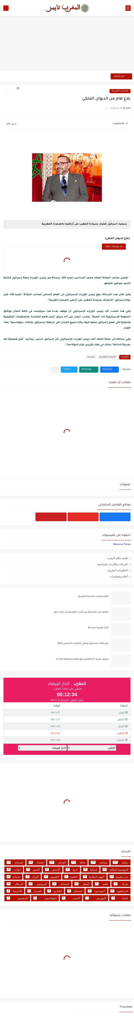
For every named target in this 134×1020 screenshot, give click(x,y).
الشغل (82, 883)
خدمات (13, 876)
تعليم (101, 883)
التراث (31, 876)
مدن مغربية (119, 876)
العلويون (51, 876)
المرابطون (119, 890)
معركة (121, 883)
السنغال (75, 890)
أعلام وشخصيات (119, 576)
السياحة (15, 862)
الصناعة (60, 883)
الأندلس (52, 869)
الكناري (54, 890)
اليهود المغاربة (94, 876)
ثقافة (78, 862)
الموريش (95, 898)
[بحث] (6, 8)
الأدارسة (14, 890)
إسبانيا (90, 869)
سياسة (91, 357)
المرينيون (38, 883)
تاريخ (72, 869)
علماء (119, 898)
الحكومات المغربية (117, 570)
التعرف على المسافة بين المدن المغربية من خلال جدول (81, 612)
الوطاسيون (45, 898)
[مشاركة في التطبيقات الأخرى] (54, 370)
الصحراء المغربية (120, 91)
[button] (109, 370)
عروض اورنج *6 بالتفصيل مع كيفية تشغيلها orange (82, 659)
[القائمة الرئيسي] (128, 8)
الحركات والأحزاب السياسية (112, 564)
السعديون (17, 898)
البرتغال (15, 883)
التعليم (70, 876)
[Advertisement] (67, 44)
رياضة (120, 862)
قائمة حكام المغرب (117, 558)
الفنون (33, 869)
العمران (34, 890)
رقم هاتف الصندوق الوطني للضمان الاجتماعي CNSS (83, 643)
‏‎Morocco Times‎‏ (122, 544)
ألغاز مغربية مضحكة (98, 628)
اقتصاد (36, 862)
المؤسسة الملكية (115, 869)
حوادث (14, 869)
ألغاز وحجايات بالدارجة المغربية (93, 596)
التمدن (71, 898)
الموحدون (96, 890)
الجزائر (57, 862)
